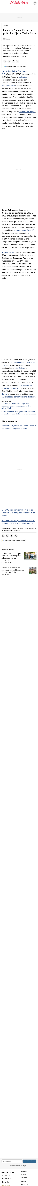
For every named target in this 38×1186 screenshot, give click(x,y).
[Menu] (3, 3)
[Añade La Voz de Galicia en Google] (15, 66)
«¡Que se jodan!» (21, 53)
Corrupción (20, 528)
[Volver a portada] (19, 3)
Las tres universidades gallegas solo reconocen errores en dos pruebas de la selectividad (16, 406)
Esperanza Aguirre (30, 528)
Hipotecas (17, 530)
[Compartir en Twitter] (17, 61)
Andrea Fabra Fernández (16, 71)
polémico (23, 77)
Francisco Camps (7, 530)
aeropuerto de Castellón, (25, 230)
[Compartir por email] (9, 61)
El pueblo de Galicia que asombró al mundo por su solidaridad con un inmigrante (11, 556)
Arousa (23, 1181)
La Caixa (20, 368)
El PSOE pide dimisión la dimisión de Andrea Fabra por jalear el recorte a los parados (18, 513)
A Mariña (24, 1178)
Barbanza (24, 1184)
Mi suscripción (7, 1175)
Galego (23, 1166)
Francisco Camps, (27, 111)
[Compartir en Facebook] (13, 61)
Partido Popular (8, 86)
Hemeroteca (6, 1182)
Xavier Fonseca (7, 574)
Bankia (4, 394)
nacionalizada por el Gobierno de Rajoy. (19, 397)
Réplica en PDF (7, 1179)
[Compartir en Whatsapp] (5, 61)
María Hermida (6, 562)
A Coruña (24, 1174)
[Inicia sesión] (34, 3)
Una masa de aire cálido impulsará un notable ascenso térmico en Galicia (13, 570)
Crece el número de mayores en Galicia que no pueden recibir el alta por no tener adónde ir (19, 414)
